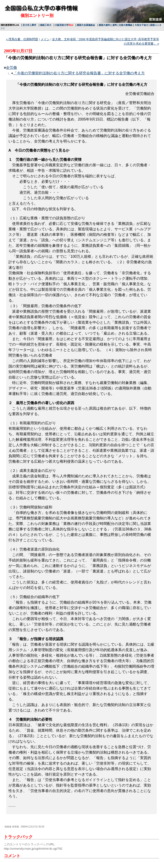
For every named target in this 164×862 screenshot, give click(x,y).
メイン (45, 39)
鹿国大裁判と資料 (108, 25)
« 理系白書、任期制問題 (22, 39)
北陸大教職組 (125, 25)
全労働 (11, 68)
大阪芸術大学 (62, 25)
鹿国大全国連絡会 (86, 25)
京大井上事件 (29, 25)
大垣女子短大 (141, 25)
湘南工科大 (45, 25)
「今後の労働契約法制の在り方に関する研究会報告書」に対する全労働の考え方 (79, 73)
